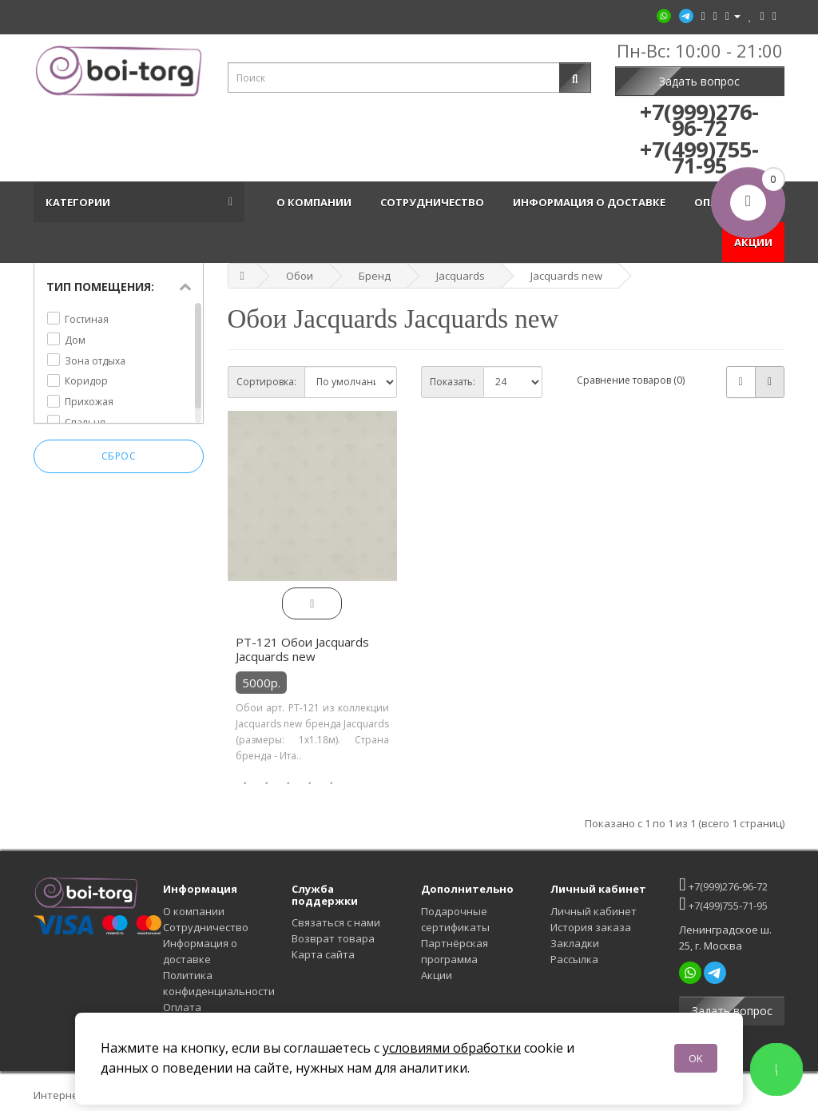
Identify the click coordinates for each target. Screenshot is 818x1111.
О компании (316, 202)
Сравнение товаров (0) (631, 380)
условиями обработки (452, 1048)
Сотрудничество (434, 202)
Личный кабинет (593, 911)
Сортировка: (266, 381)
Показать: (452, 381)
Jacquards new (566, 276)
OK (696, 1058)
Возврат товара (333, 938)
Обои (299, 276)
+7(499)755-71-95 (723, 903)
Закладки (574, 943)
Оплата (182, 1007)
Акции (436, 975)
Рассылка (574, 959)
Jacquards (460, 276)
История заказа (590, 927)
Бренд (375, 276)
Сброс (119, 456)
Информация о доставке (591, 202)
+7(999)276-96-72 (723, 884)
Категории (80, 202)
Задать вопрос (699, 81)
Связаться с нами (336, 922)
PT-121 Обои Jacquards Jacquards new (302, 649)
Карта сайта (323, 954)
